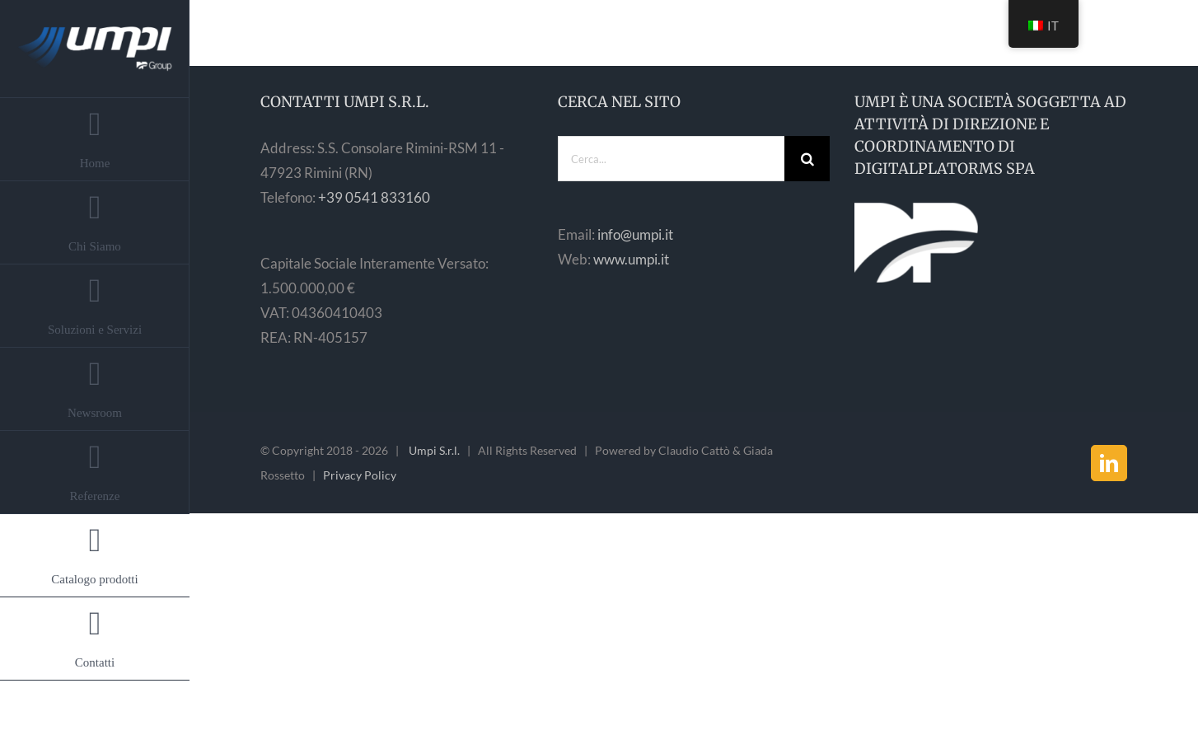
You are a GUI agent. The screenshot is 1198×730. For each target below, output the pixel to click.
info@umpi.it (635, 234)
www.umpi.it (631, 259)
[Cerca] (807, 158)
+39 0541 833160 (374, 197)
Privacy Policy (359, 475)
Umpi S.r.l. (434, 450)
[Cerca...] (671, 158)
